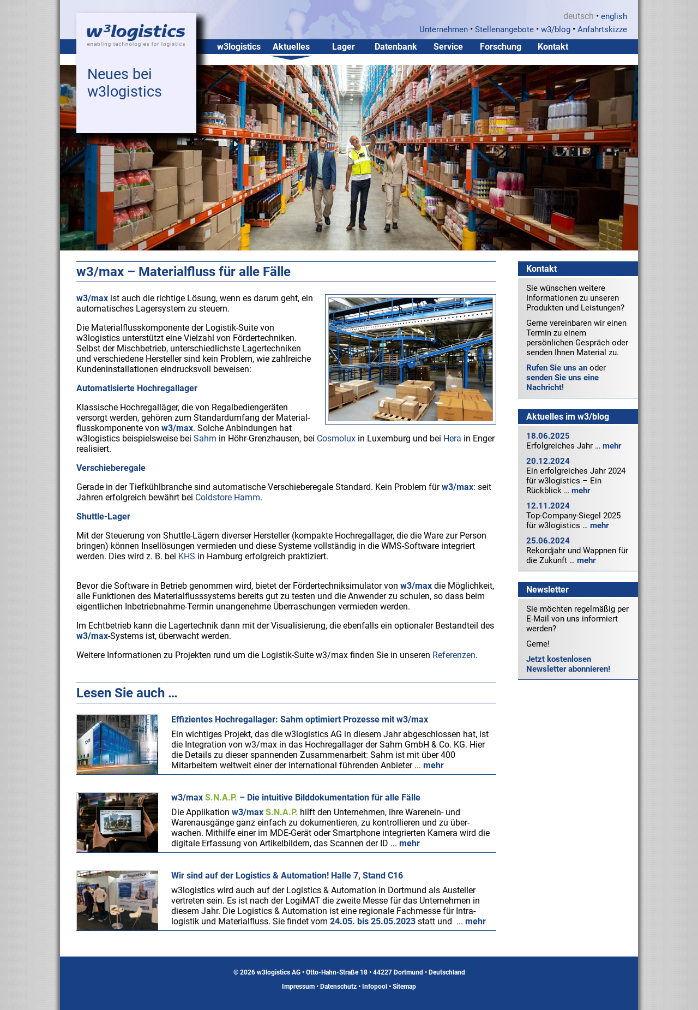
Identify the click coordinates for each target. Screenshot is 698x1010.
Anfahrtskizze (602, 29)
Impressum (298, 986)
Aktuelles (291, 46)
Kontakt (553, 46)
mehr (612, 446)
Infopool (374, 986)
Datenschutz (338, 986)
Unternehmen (443, 29)
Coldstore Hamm (227, 497)
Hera (452, 438)
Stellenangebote (504, 29)
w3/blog (555, 29)
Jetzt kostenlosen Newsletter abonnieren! (568, 664)
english (614, 16)
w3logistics (239, 46)
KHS (186, 556)
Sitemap (404, 986)
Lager (343, 46)
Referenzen (454, 655)
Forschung (500, 46)
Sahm (205, 438)
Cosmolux (336, 438)
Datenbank (396, 46)
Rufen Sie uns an (556, 368)
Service (448, 46)
